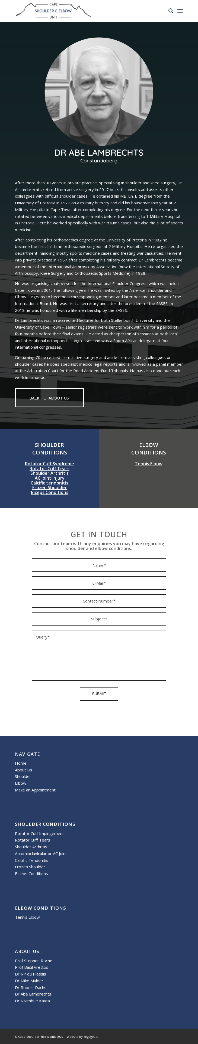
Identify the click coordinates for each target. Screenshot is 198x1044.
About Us (23, 770)
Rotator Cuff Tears (49, 469)
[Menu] (180, 10)
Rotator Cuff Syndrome (49, 464)
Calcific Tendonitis (31, 860)
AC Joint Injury (50, 478)
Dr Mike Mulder (29, 980)
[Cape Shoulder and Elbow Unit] (82, 11)
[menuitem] (168, 11)
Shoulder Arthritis (49, 473)
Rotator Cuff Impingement (39, 833)
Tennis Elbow (148, 464)
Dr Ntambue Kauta (32, 1000)
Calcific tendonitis (49, 483)
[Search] (168, 11)
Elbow (20, 783)
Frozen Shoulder (49, 487)
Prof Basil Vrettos (31, 967)
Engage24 (90, 1037)
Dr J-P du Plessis (30, 974)
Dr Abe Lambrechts (33, 994)
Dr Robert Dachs (30, 987)
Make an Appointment (35, 790)
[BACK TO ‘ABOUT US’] (49, 397)
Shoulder (23, 776)
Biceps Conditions (49, 492)
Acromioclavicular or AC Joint (41, 853)
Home (21, 763)
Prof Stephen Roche (33, 960)
